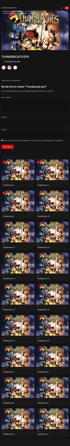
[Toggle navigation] (67, 7)
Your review (6, 97)
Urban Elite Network (9, 8)
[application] (35, 29)
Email (4, 130)
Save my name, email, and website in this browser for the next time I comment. (33, 140)
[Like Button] (9, 67)
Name (4, 117)
